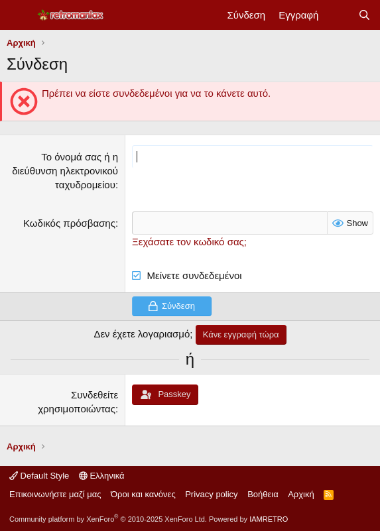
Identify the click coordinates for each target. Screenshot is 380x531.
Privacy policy (211, 494)
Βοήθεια (263, 494)
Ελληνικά (102, 476)
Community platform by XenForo (108, 519)
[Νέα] (338, 15)
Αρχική (301, 494)
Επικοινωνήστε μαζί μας (55, 494)
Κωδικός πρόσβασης (69, 223)
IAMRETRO (268, 519)
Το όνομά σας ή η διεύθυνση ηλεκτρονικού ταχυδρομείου (65, 170)
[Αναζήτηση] (364, 15)
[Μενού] (18, 15)
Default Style (39, 476)
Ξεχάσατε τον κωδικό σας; (189, 241)
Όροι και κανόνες (143, 494)
